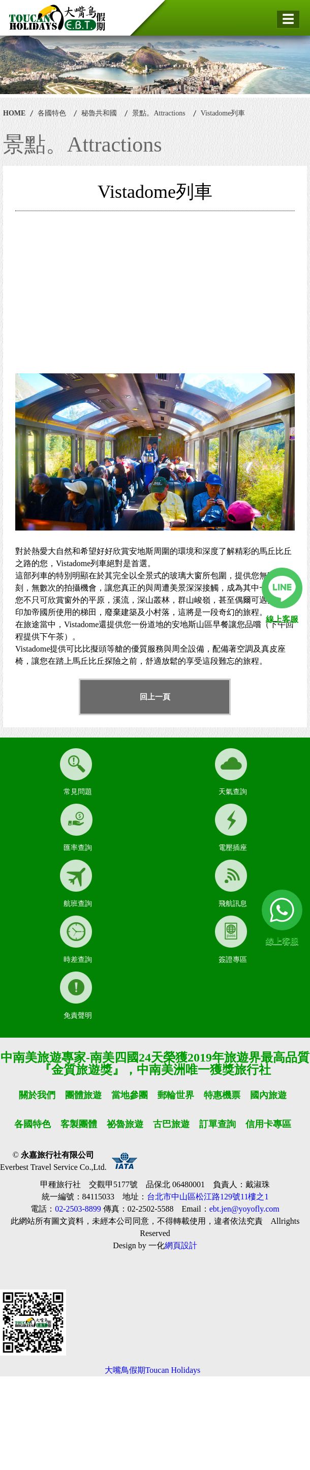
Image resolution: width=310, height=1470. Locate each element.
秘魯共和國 (99, 113)
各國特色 (52, 113)
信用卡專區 (268, 1124)
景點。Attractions (158, 113)
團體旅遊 (83, 1095)
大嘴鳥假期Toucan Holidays (153, 1370)
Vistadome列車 (223, 113)
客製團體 (78, 1124)
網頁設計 (181, 1245)
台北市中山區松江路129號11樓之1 (207, 1196)
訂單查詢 (217, 1124)
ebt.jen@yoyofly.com (244, 1208)
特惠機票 (222, 1095)
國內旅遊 (268, 1095)
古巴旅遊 (171, 1124)
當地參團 (129, 1095)
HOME (14, 113)
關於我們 (37, 1095)
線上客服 (282, 619)
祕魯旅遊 (125, 1124)
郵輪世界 (176, 1095)
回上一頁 (155, 697)
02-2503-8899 (78, 1208)
